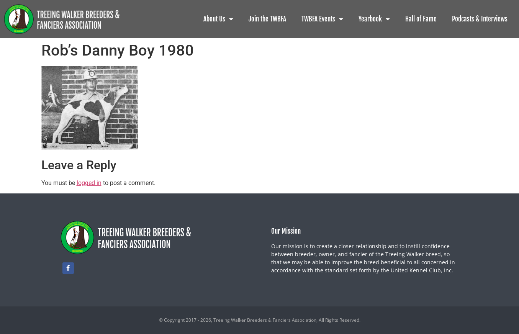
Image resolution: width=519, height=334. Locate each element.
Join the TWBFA (267, 19)
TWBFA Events (322, 19)
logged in (89, 183)
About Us (218, 19)
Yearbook (374, 19)
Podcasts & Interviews (480, 19)
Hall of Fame (421, 19)
